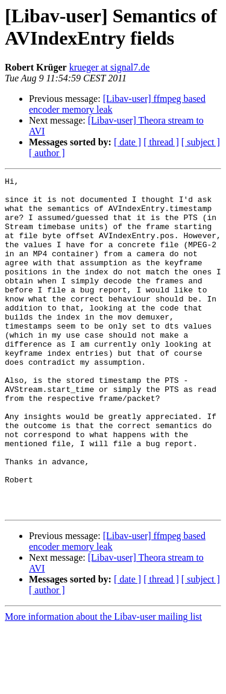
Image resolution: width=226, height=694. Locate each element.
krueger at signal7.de (109, 67)
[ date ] (127, 142)
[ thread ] (161, 142)
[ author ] (47, 153)
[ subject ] (200, 142)
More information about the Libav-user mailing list (103, 683)
